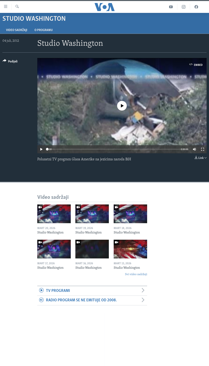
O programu (43, 30)
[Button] (10, 62)
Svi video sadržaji (136, 274)
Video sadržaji (16, 30)
